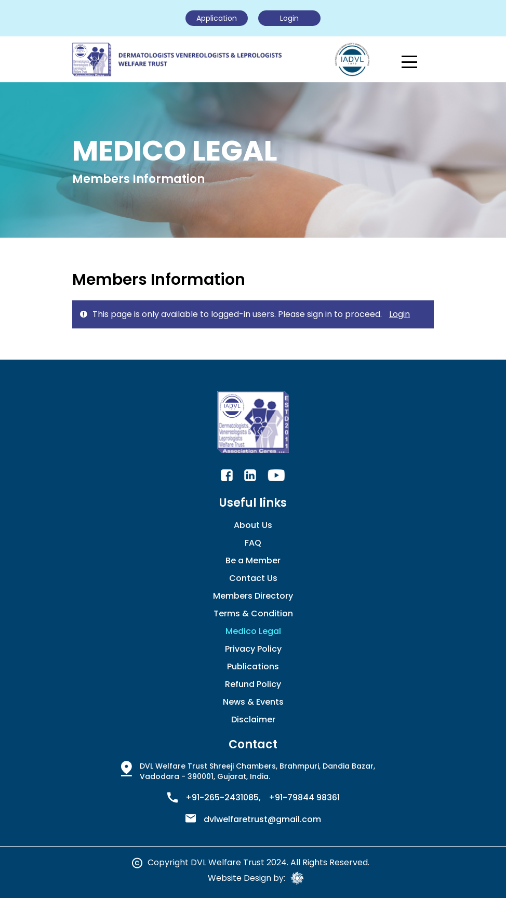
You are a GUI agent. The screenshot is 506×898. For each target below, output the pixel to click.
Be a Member (253, 560)
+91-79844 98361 (304, 797)
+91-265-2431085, (223, 797)
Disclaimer (253, 719)
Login (399, 314)
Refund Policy (253, 684)
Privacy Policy (253, 649)
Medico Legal (253, 631)
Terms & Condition (253, 613)
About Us (253, 525)
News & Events (253, 702)
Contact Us (253, 578)
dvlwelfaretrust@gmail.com (262, 819)
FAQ (253, 543)
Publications (253, 666)
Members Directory (253, 596)
